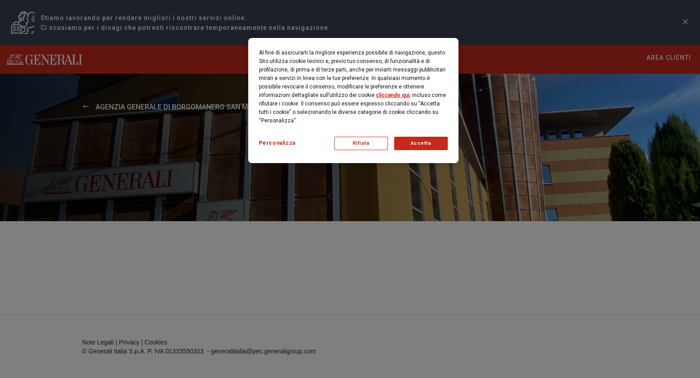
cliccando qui (392, 95)
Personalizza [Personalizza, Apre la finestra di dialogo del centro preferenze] (277, 143)
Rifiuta (361, 143)
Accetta (421, 143)
